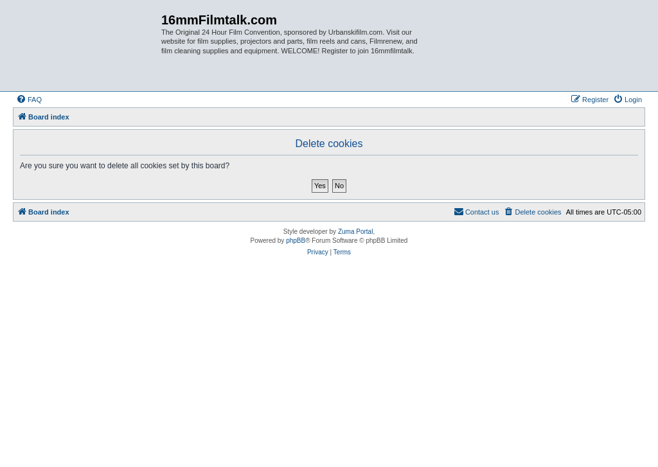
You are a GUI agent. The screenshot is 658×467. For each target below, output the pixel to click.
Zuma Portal (355, 231)
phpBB (295, 240)
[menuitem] (29, 99)
